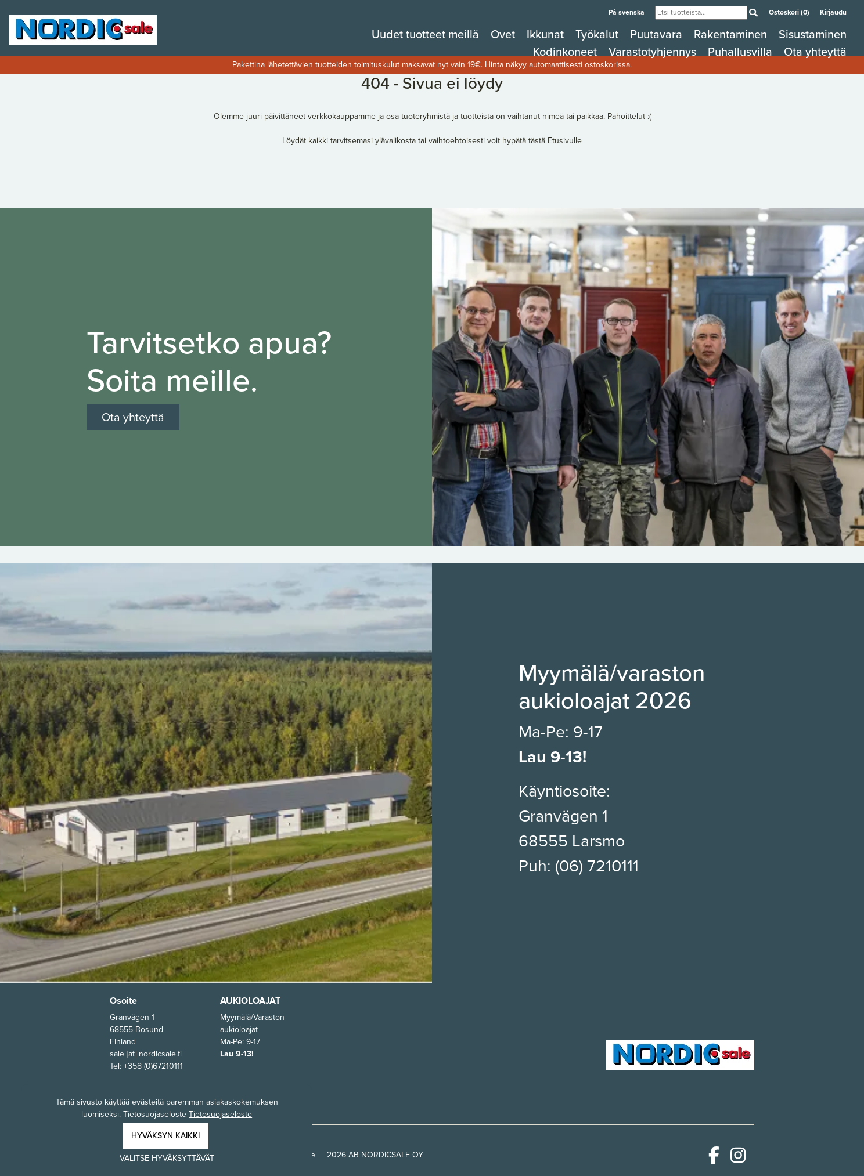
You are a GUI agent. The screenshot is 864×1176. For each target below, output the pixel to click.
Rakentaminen (732, 34)
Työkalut (598, 34)
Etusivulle (565, 141)
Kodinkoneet (566, 51)
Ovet (504, 34)
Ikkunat (547, 34)
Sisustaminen (813, 34)
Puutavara (657, 34)
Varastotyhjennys (654, 51)
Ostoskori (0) (790, 12)
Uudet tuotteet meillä (427, 34)
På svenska (627, 12)
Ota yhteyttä (815, 51)
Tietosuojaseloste (220, 1114)
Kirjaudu (833, 12)
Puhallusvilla (741, 51)
